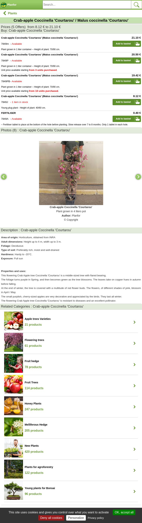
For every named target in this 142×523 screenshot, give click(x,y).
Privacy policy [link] (96, 517)
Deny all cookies (51, 517)
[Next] (138, 177)
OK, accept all (124, 512)
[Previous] (4, 177)
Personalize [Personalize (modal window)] (76, 517)
